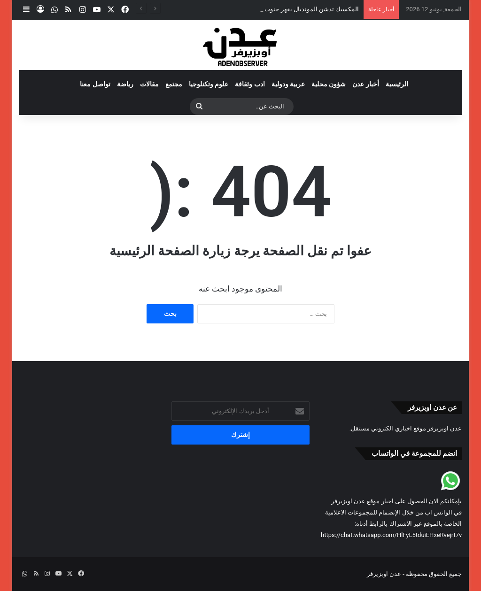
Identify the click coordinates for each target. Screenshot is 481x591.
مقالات (149, 84)
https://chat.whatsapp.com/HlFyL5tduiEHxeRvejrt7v (391, 534)
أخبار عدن (365, 84)
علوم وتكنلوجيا (208, 84)
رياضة (125, 84)
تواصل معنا (95, 84)
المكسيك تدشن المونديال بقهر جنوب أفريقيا (302, 9)
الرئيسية (397, 84)
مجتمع (173, 84)
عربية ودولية (288, 84)
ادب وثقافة (249, 84)
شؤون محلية (328, 84)
